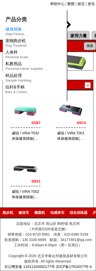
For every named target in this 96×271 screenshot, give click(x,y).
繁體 (70, 4)
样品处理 (18, 78)
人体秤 (16, 55)
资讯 (91, 4)
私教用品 (24, 67)
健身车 (23, 212)
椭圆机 (39, 212)
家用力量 (78, 36)
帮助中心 (57, 4)
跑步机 (8, 212)
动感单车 (57, 212)
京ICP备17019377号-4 (74, 267)
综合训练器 (79, 212)
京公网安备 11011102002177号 (29, 267)
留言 (81, 4)
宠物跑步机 (15, 43)
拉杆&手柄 (16, 90)
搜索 (90, 46)
